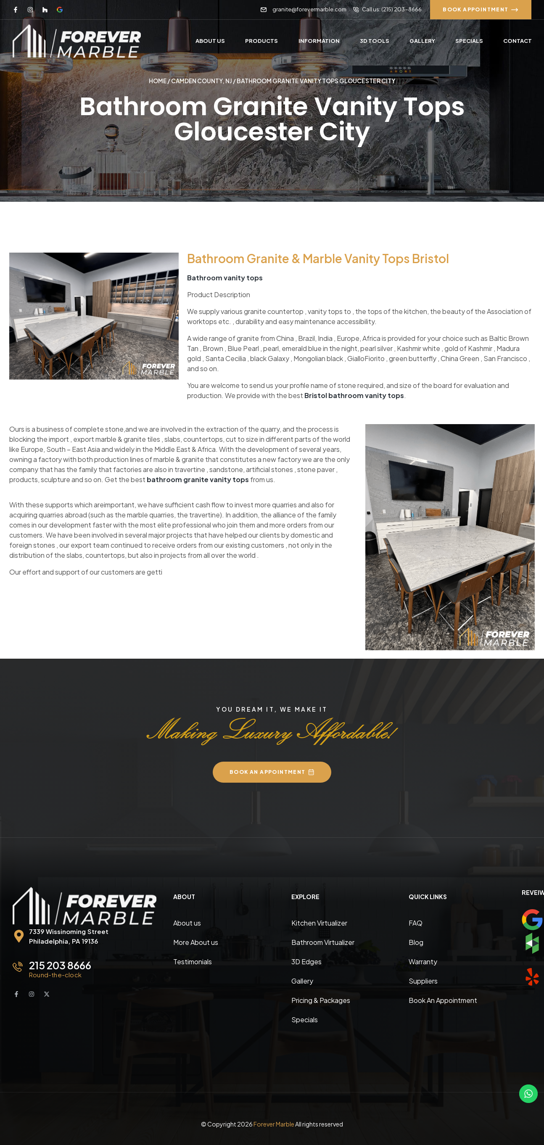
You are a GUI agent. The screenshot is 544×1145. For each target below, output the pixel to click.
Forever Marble (274, 1123)
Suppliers (423, 980)
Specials (304, 1019)
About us (187, 922)
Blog (416, 941)
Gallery (302, 980)
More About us (195, 941)
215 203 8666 (60, 964)
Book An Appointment (443, 999)
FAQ (416, 922)
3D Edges (306, 961)
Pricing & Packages (320, 999)
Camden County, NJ (202, 80)
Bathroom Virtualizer (322, 941)
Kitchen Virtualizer (319, 922)
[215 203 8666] (18, 966)
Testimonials (192, 961)
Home (157, 80)
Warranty (423, 961)
